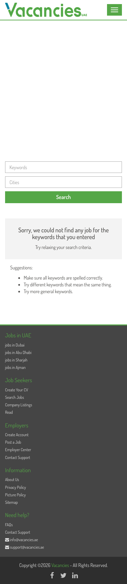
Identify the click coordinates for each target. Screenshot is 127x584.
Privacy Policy (15, 487)
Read (9, 412)
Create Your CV (16, 389)
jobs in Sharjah (16, 359)
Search (63, 197)
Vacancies (60, 565)
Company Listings (18, 404)
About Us (12, 479)
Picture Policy (15, 494)
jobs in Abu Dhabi (18, 352)
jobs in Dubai (14, 345)
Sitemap (11, 502)
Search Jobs (14, 397)
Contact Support (17, 457)
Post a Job (13, 442)
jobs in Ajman (15, 367)
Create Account (16, 434)
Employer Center (18, 449)
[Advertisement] (63, 87)
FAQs (9, 524)
